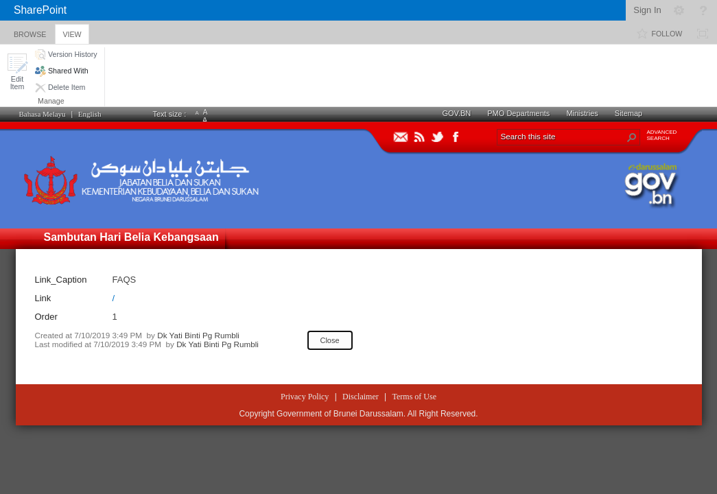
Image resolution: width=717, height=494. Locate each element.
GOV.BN (457, 113)
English (90, 114)
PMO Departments (518, 113)
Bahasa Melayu (42, 114)
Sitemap (628, 113)
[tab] (30, 32)
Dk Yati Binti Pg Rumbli (198, 335)
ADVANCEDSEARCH (662, 135)
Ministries (582, 113)
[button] (17, 71)
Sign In (647, 10)
